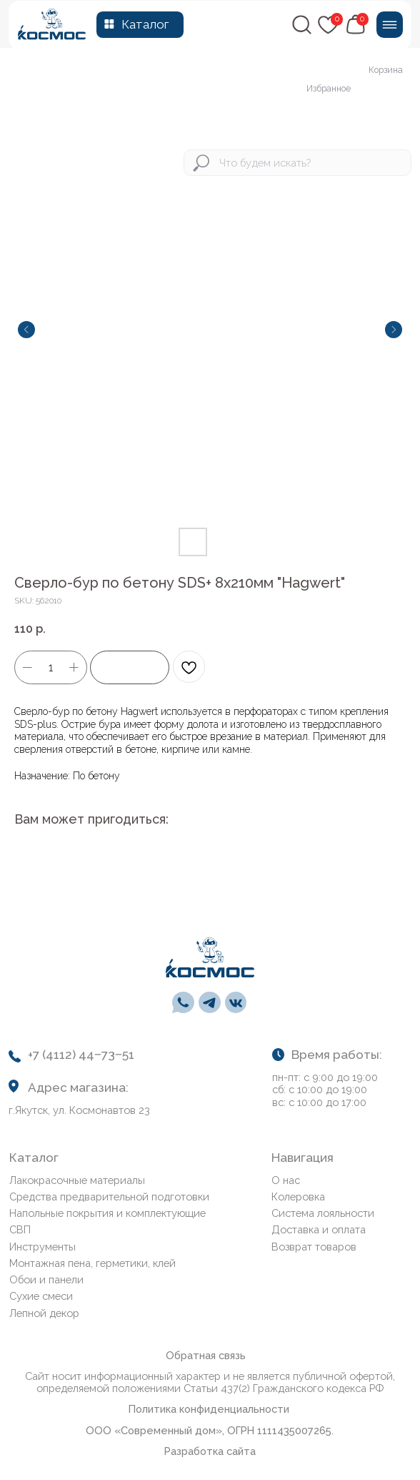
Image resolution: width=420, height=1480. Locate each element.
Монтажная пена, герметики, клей (92, 1263)
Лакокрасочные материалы (77, 1180)
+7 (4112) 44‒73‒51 (81, 1054)
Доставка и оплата (318, 1229)
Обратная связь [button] (206, 1355)
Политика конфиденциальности (209, 1409)
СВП (20, 1229)
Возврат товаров (313, 1246)
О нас (285, 1180)
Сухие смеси (41, 1296)
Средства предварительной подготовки (109, 1196)
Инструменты (42, 1246)
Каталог (145, 24)
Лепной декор (44, 1313)
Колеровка (298, 1196)
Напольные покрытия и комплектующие (107, 1213)
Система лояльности (322, 1213)
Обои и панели (46, 1279)
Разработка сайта (210, 1451)
